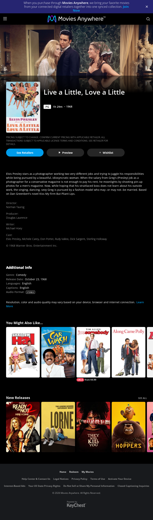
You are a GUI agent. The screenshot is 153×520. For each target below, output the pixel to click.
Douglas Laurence (16, 217)
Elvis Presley (13, 239)
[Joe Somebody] (93, 354)
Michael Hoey (14, 228)
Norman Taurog (15, 207)
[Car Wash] (58, 352)
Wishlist (106, 152)
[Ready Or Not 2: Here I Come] (23, 427)
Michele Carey (30, 239)
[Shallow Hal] (23, 352)
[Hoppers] (128, 427)
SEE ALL (142, 398)
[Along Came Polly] (128, 352)
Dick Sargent (77, 239)
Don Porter (46, 239)
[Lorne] (58, 427)
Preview (65, 152)
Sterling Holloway (97, 239)
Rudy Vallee (62, 239)
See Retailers (25, 152)
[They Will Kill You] (93, 427)
